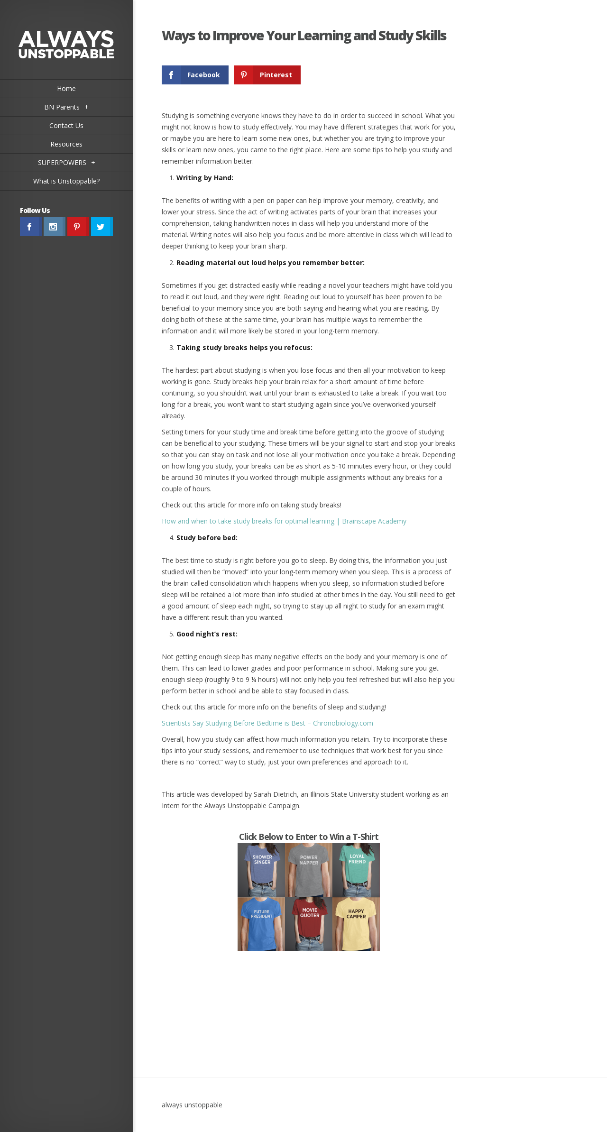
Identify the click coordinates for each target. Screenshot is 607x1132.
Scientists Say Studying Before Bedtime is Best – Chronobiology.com (267, 722)
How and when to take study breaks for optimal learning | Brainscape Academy (284, 520)
